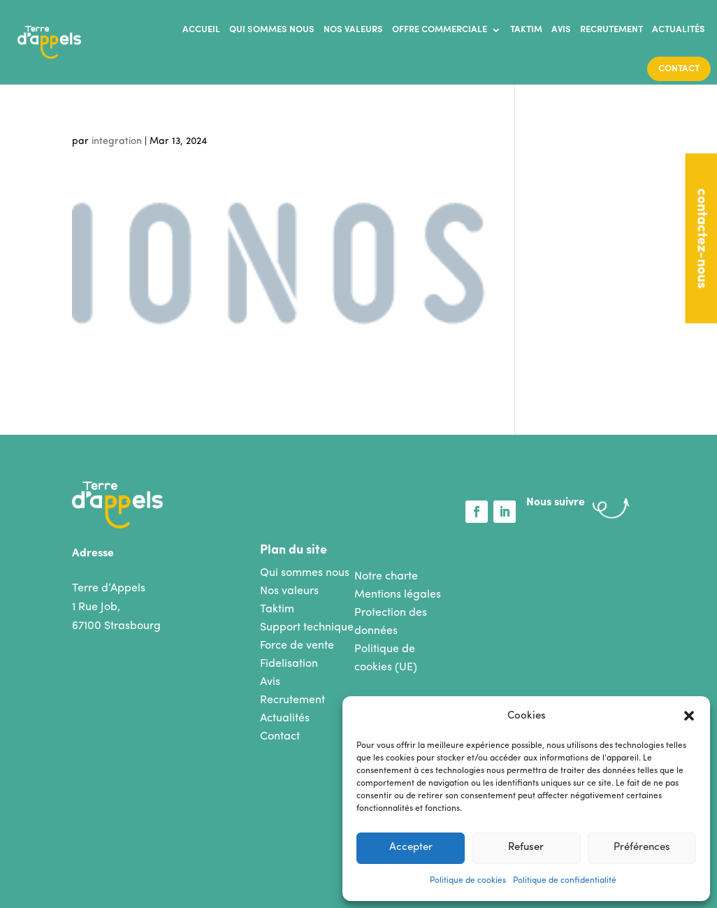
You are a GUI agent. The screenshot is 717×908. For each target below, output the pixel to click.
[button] (689, 716)
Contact (679, 68)
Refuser (526, 847)
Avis (561, 29)
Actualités (678, 29)
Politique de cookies (468, 881)
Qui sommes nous (271, 29)
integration (117, 141)
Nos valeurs (353, 29)
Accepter (411, 847)
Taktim (526, 29)
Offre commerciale (439, 29)
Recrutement (611, 29)
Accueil (201, 29)
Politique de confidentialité (564, 881)
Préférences (642, 847)
